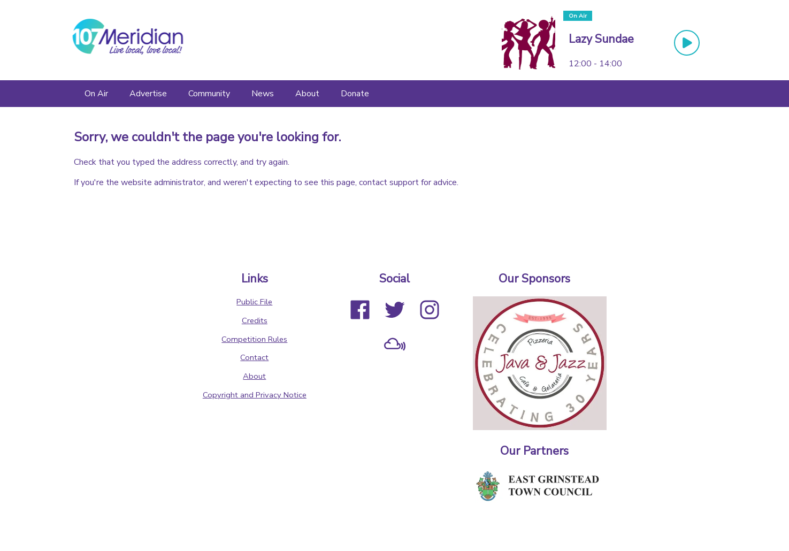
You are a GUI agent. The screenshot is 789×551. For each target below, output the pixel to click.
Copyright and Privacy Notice (255, 394)
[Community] (209, 93)
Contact (254, 357)
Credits (254, 320)
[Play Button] (687, 43)
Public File (254, 301)
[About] (307, 93)
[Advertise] (148, 93)
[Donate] (355, 93)
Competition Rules (254, 339)
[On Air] (96, 93)
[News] (263, 93)
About (254, 376)
